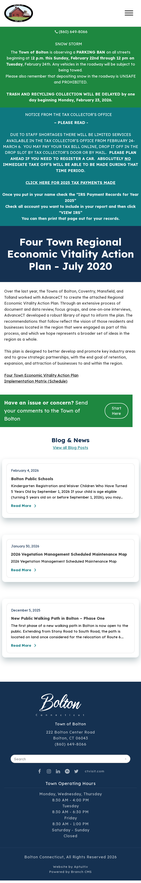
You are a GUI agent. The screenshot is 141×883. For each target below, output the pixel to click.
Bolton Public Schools (32, 479)
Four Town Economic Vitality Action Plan (41, 375)
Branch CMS (81, 874)
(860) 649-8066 (71, 31)
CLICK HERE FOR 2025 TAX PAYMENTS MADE (70, 182)
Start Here (116, 411)
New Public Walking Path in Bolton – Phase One (58, 620)
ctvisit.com (94, 773)
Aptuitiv (81, 869)
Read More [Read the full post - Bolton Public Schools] (25, 507)
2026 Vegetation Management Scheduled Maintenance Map (69, 555)
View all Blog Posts (70, 447)
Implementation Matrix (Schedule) (35, 381)
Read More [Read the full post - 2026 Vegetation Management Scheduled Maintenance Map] (25, 571)
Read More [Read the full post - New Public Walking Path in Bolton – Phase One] (25, 648)
